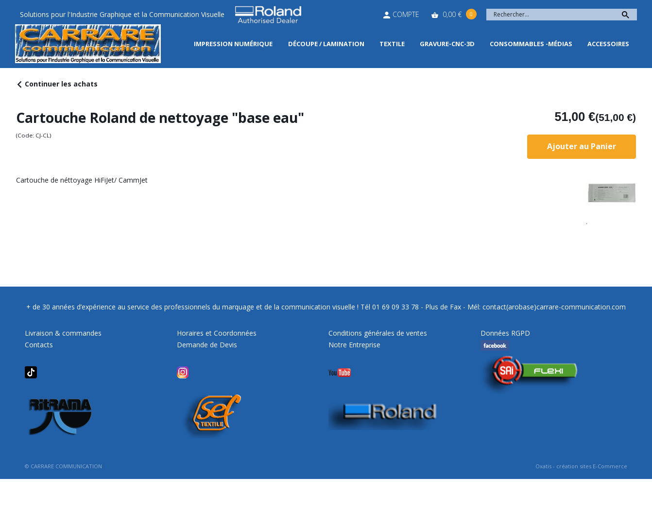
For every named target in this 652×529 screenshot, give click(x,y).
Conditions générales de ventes (377, 333)
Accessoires (608, 43)
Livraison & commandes (63, 333)
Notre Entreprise (354, 344)
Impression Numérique (233, 43)
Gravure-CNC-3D (447, 43)
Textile (392, 43)
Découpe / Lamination (326, 43)
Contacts (39, 344)
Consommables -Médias (531, 43)
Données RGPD (505, 333)
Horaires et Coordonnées (217, 333)
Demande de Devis (207, 344)
